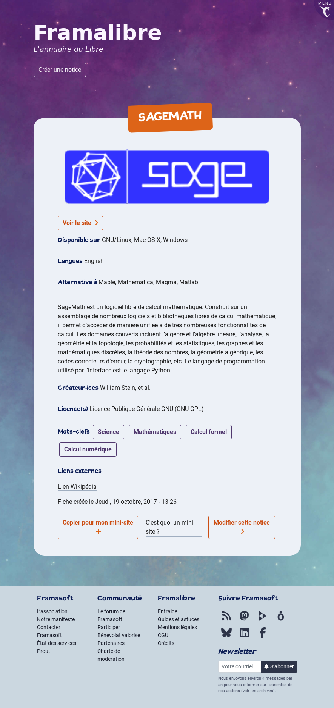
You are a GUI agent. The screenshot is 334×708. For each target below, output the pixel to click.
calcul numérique (88, 449)
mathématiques (155, 432)
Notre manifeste (56, 619)
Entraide (167, 611)
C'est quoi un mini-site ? (170, 527)
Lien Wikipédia (77, 486)
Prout (43, 651)
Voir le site (80, 222)
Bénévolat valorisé (118, 635)
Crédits (166, 643)
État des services (56, 643)
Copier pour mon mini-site (98, 526)
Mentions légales (177, 627)
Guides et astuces (178, 619)
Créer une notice (59, 69)
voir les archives (258, 690)
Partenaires (111, 643)
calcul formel (209, 432)
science (108, 432)
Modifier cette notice (242, 526)
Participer (108, 627)
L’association (52, 611)
